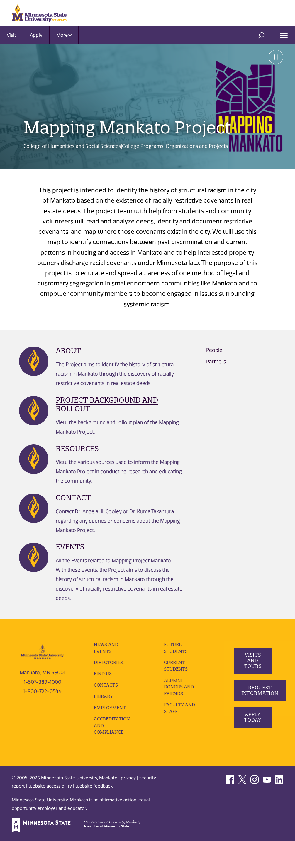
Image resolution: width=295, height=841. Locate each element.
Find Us (103, 673)
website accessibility (50, 786)
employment (110, 707)
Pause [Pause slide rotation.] (276, 57)
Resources (77, 448)
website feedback (94, 786)
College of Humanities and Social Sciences (72, 146)
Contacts (106, 685)
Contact (73, 497)
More (64, 35)
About (68, 350)
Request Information (260, 690)
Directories (108, 662)
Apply (36, 35)
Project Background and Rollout (107, 404)
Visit (11, 35)
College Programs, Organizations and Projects (175, 146)
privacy (128, 777)
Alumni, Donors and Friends (179, 687)
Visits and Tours (253, 660)
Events (70, 546)
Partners (216, 362)
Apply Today (253, 717)
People (214, 350)
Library (103, 696)
